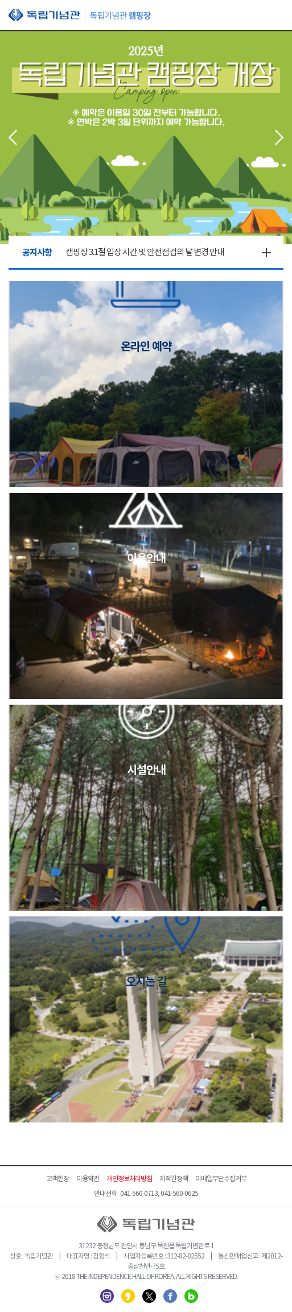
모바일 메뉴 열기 (274, 15)
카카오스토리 (128, 1296)
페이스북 (170, 1296)
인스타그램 (107, 1296)
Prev (13, 137)
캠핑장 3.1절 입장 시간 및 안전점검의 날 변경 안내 (144, 252)
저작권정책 (173, 1179)
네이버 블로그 (191, 1296)
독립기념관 (80, 15)
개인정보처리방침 (129, 1179)
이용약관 (87, 1179)
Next (279, 137)
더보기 (266, 253)
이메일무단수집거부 (220, 1179)
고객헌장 (57, 1179)
